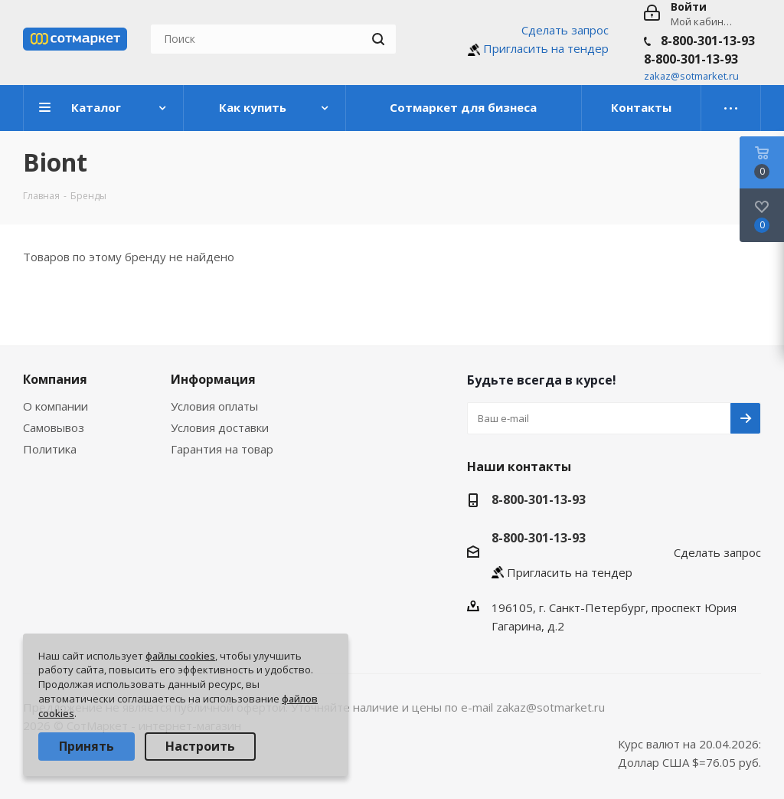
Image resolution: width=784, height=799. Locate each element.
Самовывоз (53, 427)
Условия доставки (220, 427)
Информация (213, 379)
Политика (50, 449)
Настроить (200, 746)
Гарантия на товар (222, 449)
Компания (55, 379)
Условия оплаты (214, 406)
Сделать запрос (565, 30)
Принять (86, 746)
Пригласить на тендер (546, 48)
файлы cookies (180, 656)
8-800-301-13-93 (708, 40)
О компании (55, 406)
